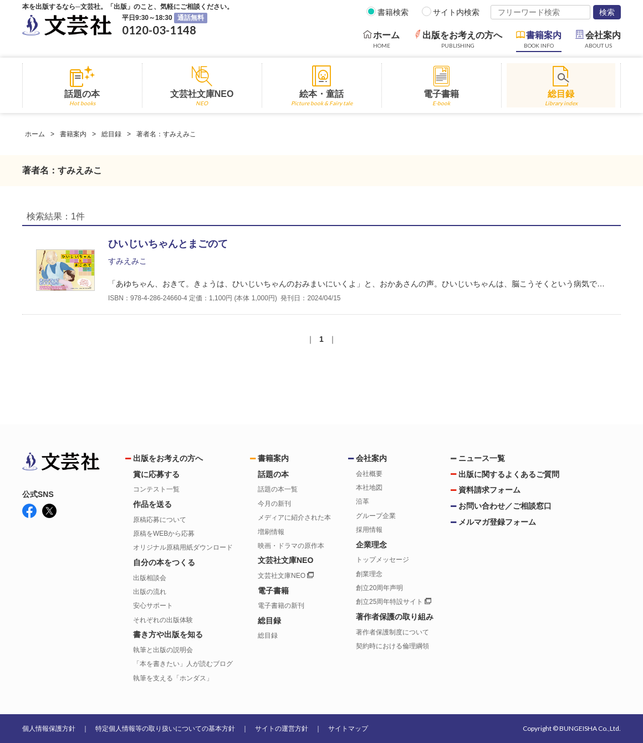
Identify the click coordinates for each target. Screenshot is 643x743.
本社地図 (369, 487)
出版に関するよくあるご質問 (508, 474)
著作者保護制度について (392, 632)
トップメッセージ (382, 559)
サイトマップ (348, 728)
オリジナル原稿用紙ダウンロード (183, 547)
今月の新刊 (274, 504)
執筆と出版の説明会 (163, 650)
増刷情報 (271, 532)
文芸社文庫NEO (286, 576)
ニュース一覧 (481, 458)
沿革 (362, 501)
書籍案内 (73, 134)
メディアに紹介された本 (294, 517)
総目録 (111, 134)
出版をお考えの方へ (168, 458)
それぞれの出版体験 (163, 620)
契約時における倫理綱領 (392, 646)
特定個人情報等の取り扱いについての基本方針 (165, 728)
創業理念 (369, 574)
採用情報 (369, 530)
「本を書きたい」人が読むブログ (183, 664)
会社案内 (371, 458)
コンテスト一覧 (156, 489)
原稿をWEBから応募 (164, 533)
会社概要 (369, 474)
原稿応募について (159, 520)
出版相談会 (149, 578)
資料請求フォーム (489, 489)
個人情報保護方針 (48, 728)
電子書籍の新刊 (281, 605)
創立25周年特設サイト (393, 602)
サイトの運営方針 (281, 728)
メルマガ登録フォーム (497, 521)
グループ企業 (376, 516)
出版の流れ (149, 592)
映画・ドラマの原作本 (291, 546)
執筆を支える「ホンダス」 (173, 678)
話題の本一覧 (278, 489)
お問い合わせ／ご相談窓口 (505, 505)
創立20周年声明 (379, 588)
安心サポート (153, 605)
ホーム (35, 134)
